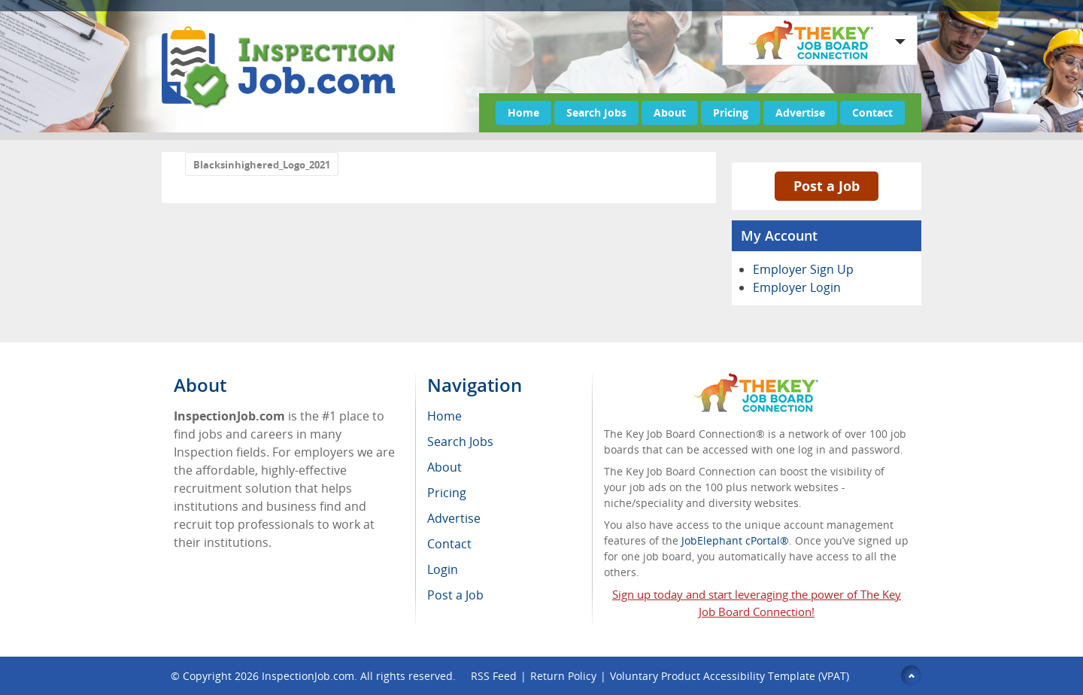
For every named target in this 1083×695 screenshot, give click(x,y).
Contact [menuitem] (449, 544)
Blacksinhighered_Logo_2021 (261, 164)
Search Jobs (596, 112)
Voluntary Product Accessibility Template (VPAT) (729, 676)
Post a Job (826, 186)
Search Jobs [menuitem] (460, 441)
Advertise (800, 112)
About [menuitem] (444, 467)
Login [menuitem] (442, 569)
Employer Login (797, 287)
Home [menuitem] (444, 416)
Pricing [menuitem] (446, 492)
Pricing (730, 112)
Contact (872, 112)
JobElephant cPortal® (735, 540)
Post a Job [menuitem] (455, 595)
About (670, 112)
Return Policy (563, 676)
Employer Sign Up (803, 269)
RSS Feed (494, 676)
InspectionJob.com (308, 676)
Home (523, 112)
